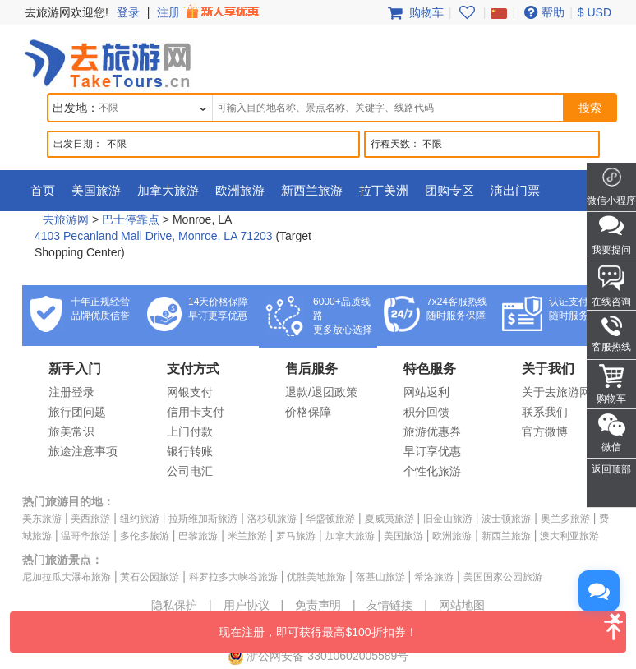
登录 (128, 12)
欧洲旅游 (240, 190)
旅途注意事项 (83, 451)
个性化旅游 (432, 471)
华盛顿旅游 (330, 518)
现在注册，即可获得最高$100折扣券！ (422, 625)
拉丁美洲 (383, 190)
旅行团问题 (77, 411)
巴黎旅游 (198, 536)
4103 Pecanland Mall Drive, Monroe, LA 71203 (154, 235)
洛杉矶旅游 (272, 518)
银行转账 (190, 451)
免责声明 (318, 604)
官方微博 (545, 431)
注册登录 (71, 392)
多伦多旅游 (144, 536)
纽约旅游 (139, 518)
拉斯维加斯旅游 (202, 518)
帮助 (542, 12)
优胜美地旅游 (316, 577)
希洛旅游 (434, 577)
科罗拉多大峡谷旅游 (233, 577)
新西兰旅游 (312, 190)
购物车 (414, 12)
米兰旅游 (247, 536)
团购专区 (449, 190)
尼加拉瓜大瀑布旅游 (66, 577)
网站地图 (462, 604)
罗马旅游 (296, 536)
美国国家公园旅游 (502, 577)
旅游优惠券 (432, 431)
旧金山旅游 (447, 518)
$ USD (594, 12)
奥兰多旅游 (565, 518)
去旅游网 (66, 219)
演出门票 (515, 190)
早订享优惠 (432, 451)
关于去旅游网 (556, 392)
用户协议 (247, 604)
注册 (209, 12)
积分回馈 (426, 411)
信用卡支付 (195, 411)
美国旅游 (96, 190)
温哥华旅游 (85, 536)
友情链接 (389, 604)
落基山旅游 (380, 577)
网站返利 (426, 392)
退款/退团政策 (321, 392)
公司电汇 (190, 471)
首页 (42, 190)
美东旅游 (42, 518)
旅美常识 (71, 431)
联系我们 (545, 411)
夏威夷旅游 (389, 518)
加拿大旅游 (168, 190)
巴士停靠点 (130, 219)
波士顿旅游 (506, 518)
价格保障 (308, 411)
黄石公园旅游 (149, 577)
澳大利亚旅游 (569, 536)
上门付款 (190, 431)
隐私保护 (174, 604)
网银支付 (190, 392)
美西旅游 (90, 518)
